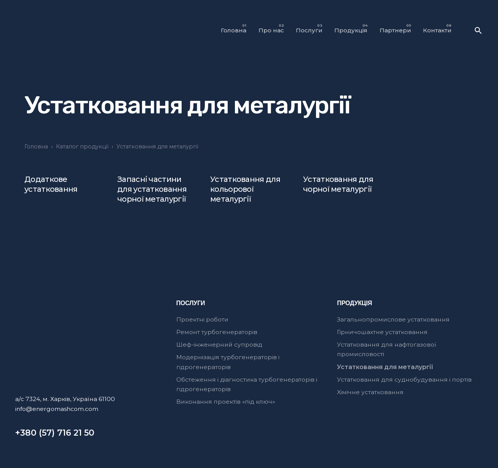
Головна (36, 146)
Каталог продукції (82, 146)
